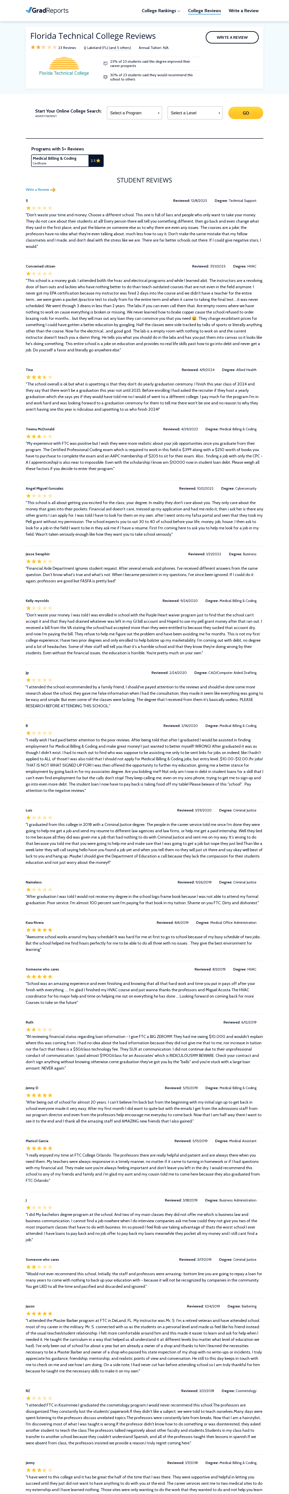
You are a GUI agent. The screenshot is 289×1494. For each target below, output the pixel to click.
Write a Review (232, 37)
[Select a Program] (134, 113)
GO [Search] (245, 112)
